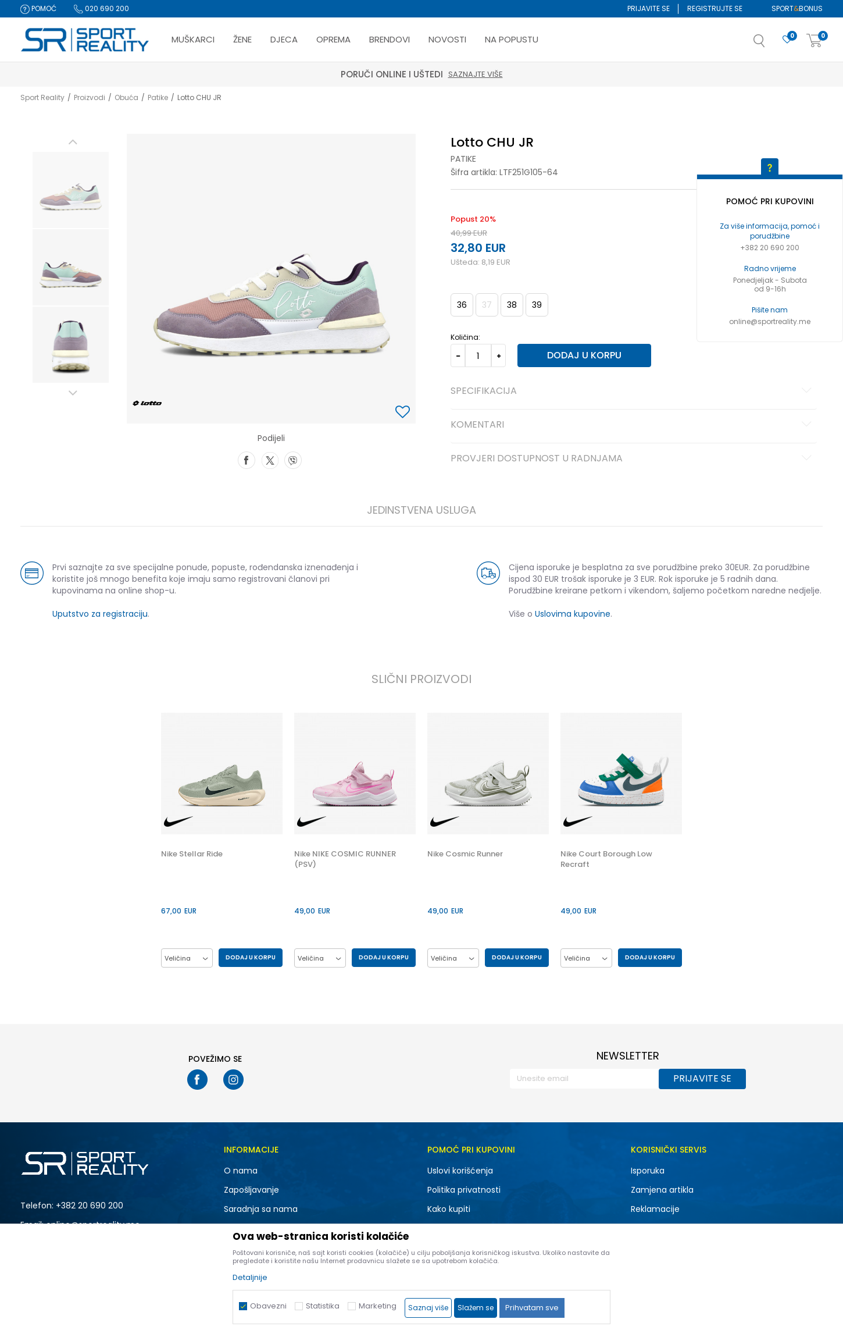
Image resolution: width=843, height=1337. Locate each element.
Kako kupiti (448, 1209)
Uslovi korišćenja (460, 1170)
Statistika (323, 1305)
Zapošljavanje (251, 1190)
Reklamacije (655, 1209)
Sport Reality (42, 97)
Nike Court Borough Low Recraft (606, 859)
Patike (158, 97)
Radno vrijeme (770, 268)
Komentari (633, 425)
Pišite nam (770, 310)
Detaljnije (250, 1277)
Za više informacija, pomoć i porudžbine (770, 231)
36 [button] (462, 305)
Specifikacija (633, 391)
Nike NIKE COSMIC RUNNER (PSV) (345, 859)
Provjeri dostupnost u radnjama (633, 459)
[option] (70, 190)
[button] (771, 44)
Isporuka (648, 1170)
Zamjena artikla (662, 1190)
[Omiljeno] (787, 40)
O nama (241, 1170)
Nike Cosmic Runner (465, 854)
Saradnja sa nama (261, 1209)
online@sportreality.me (769, 321)
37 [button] (487, 305)
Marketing (378, 1305)
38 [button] (512, 305)
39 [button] (537, 305)
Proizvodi (89, 97)
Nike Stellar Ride (192, 854)
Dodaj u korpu (584, 355)
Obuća (126, 97)
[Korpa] (814, 41)
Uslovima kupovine (572, 614)
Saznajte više (475, 74)
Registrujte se (714, 8)
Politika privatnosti (464, 1190)
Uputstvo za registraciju (100, 614)
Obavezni (268, 1305)
